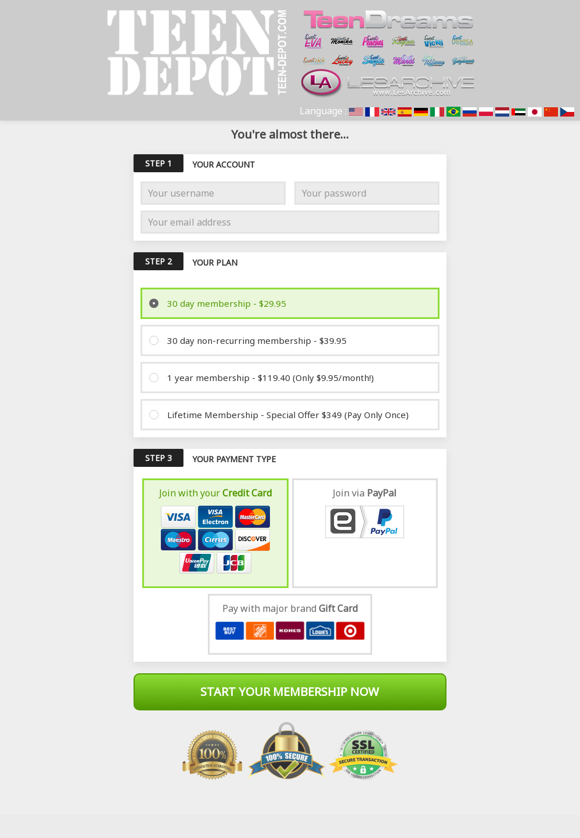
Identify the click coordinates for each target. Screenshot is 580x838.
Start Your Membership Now (289, 691)
